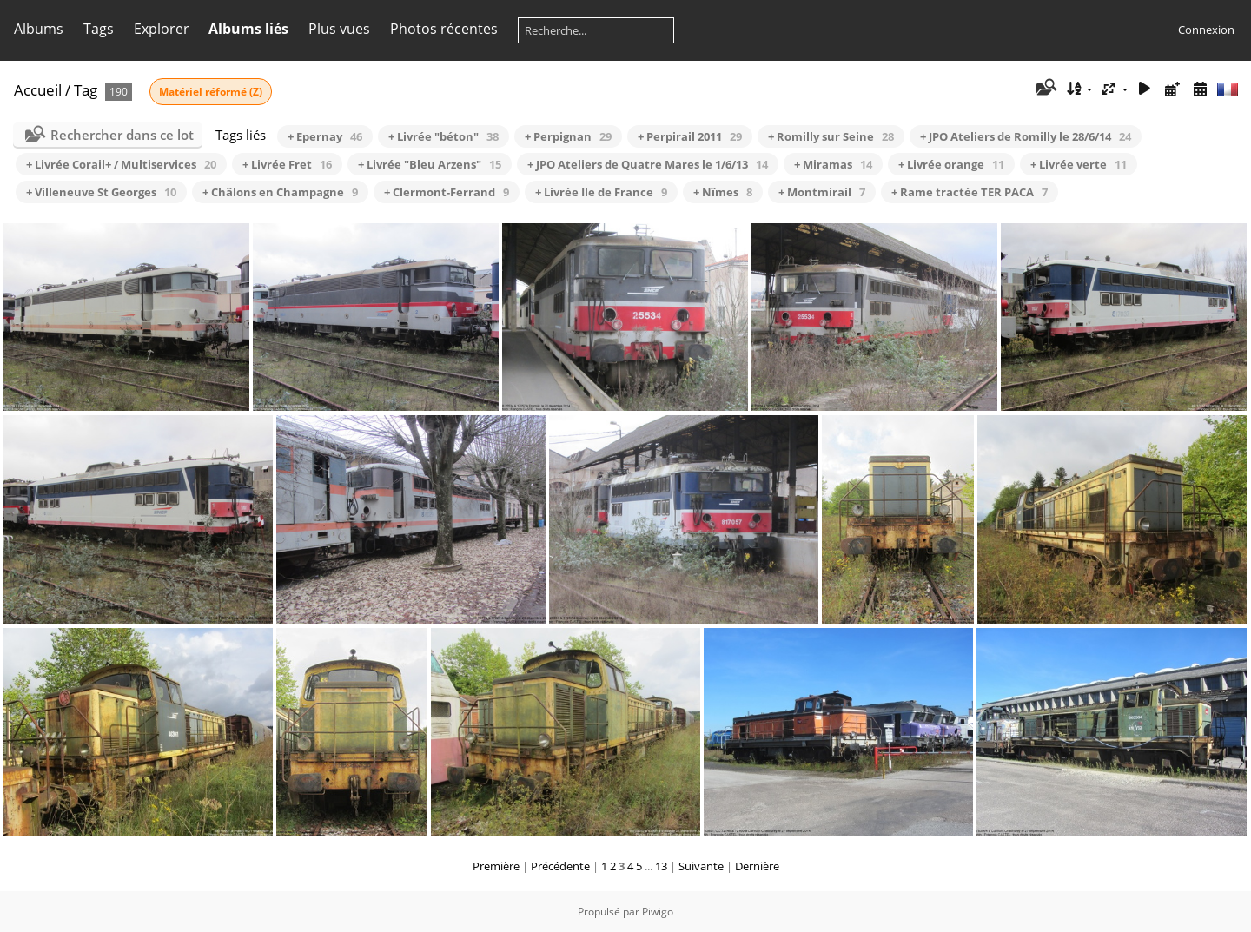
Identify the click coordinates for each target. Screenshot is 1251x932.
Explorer (161, 28)
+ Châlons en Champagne (280, 192)
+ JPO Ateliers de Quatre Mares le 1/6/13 (647, 164)
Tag (85, 90)
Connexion (1206, 29)
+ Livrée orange (951, 164)
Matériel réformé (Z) (210, 91)
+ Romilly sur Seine (831, 136)
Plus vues (339, 28)
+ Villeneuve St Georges (101, 192)
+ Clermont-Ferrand (446, 192)
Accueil (38, 90)
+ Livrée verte (1078, 164)
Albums (38, 28)
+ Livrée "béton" (443, 136)
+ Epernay (325, 136)
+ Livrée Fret (287, 164)
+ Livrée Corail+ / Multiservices (121, 164)
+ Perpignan (568, 136)
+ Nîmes (722, 192)
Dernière (757, 866)
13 (661, 866)
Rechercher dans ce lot (122, 134)
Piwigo (657, 911)
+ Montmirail (821, 192)
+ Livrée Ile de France (601, 192)
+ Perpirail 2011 (690, 136)
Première (496, 866)
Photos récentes (444, 28)
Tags (98, 28)
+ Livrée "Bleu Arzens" (429, 164)
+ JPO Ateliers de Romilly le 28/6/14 (1025, 136)
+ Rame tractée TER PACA (969, 192)
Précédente (560, 866)
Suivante (701, 866)
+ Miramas (833, 164)
